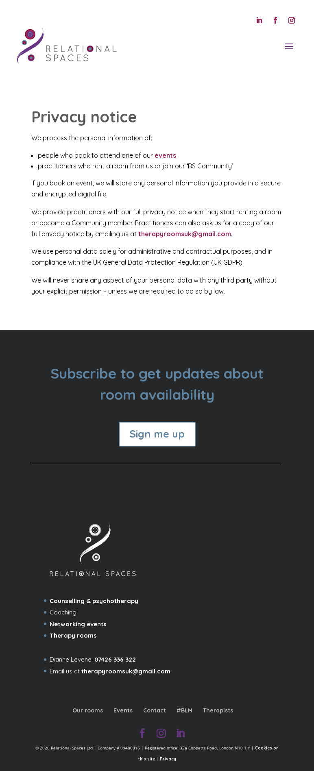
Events (123, 710)
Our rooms (87, 710)
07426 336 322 (115, 659)
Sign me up (157, 433)
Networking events (78, 624)
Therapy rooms (73, 635)
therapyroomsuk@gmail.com (184, 234)
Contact (154, 710)
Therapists (218, 710)
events (165, 155)
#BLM (184, 710)
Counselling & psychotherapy (94, 601)
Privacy (168, 759)
